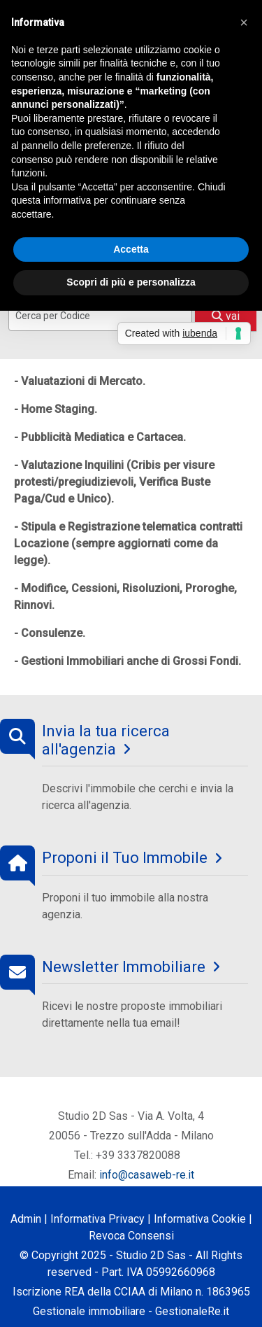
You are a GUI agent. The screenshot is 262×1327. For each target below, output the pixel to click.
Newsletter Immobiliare (123, 967)
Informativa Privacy (97, 1219)
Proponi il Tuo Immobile (125, 857)
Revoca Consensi (131, 1235)
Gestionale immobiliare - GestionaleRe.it (131, 1311)
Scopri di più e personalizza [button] (130, 282)
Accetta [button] (131, 249)
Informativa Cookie (200, 1219)
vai (226, 316)
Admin (25, 1219)
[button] (244, 22)
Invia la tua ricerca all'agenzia (106, 740)
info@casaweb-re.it (146, 1174)
